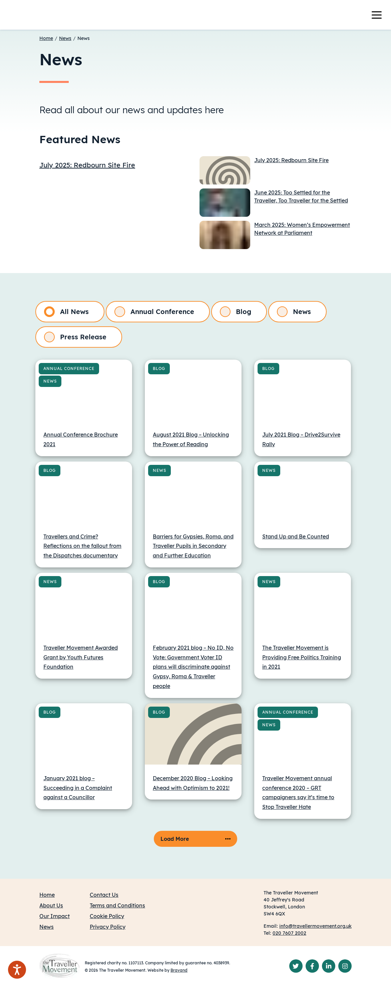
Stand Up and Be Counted (295, 536)
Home (46, 38)
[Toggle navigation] (380, 15)
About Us (51, 905)
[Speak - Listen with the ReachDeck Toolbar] (17, 970)
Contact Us (104, 894)
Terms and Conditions (117, 905)
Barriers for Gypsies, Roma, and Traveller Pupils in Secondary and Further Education (193, 546)
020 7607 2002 (289, 933)
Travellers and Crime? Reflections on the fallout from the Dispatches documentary (82, 546)
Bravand (178, 970)
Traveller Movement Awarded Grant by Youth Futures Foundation (80, 657)
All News (66, 311)
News (65, 38)
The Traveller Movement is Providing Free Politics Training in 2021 (301, 657)
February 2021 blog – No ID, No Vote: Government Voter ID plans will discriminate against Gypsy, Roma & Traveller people (193, 666)
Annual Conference (154, 311)
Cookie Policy (107, 916)
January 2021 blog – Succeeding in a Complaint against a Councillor (77, 788)
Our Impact (54, 916)
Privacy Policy (107, 926)
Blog (235, 311)
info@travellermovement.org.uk (315, 926)
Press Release (75, 337)
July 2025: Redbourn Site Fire (87, 165)
